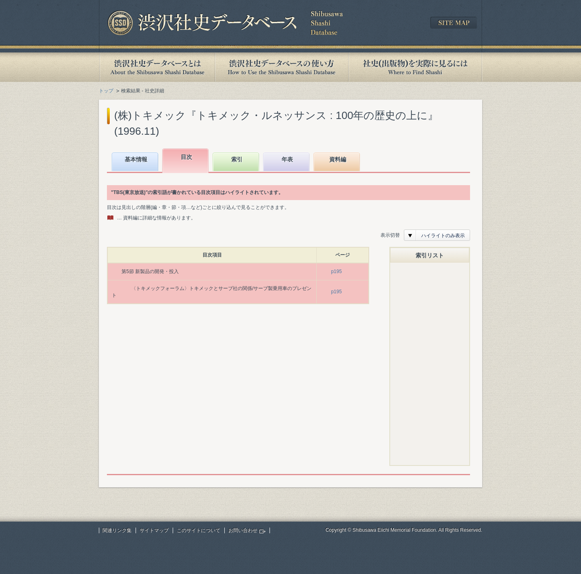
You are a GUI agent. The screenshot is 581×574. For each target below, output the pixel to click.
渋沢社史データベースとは (157, 67)
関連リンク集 (117, 530)
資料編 (337, 159)
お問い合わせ (242, 530)
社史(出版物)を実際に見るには (415, 67)
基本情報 (136, 159)
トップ (106, 91)
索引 (236, 159)
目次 (186, 157)
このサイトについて (198, 530)
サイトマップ (154, 530)
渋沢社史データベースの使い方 (282, 67)
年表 (287, 159)
